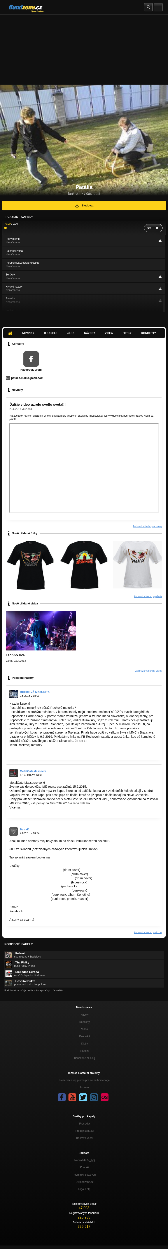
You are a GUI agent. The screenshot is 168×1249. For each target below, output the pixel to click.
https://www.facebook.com (27, 753)
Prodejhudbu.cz (84, 1130)
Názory (89, 333)
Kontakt (84, 1167)
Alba (70, 333)
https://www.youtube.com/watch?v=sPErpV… (40, 890)
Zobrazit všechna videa (148, 670)
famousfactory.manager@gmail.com (75, 857)
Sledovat (84, 205)
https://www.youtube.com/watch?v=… (34, 886)
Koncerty (148, 333)
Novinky (28, 333)
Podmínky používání (84, 1174)
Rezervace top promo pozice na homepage (85, 1080)
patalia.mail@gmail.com (27, 378)
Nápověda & (84, 1160)
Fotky (126, 333)
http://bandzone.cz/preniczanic (30, 894)
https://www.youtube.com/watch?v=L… (35, 870)
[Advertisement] (84, 47)
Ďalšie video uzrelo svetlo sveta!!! (37, 404)
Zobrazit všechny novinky (147, 526)
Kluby (84, 1043)
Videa (109, 333)
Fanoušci (84, 1036)
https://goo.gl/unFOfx (38, 911)
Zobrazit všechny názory (148, 932)
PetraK (24, 829)
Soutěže (84, 1050)
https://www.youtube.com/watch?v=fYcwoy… (39, 882)
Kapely (84, 1014)
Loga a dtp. (84, 1189)
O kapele (50, 333)
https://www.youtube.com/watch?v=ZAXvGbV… (41, 878)
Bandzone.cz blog (84, 1058)
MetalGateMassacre (33, 771)
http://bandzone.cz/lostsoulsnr (29, 899)
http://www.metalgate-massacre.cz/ (33, 811)
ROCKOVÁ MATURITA (35, 692)
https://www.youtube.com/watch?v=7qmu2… (39, 874)
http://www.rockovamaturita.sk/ (30, 749)
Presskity (84, 1123)
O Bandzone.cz (84, 1181)
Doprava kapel (84, 1138)
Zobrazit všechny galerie (148, 596)
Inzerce (84, 1087)
